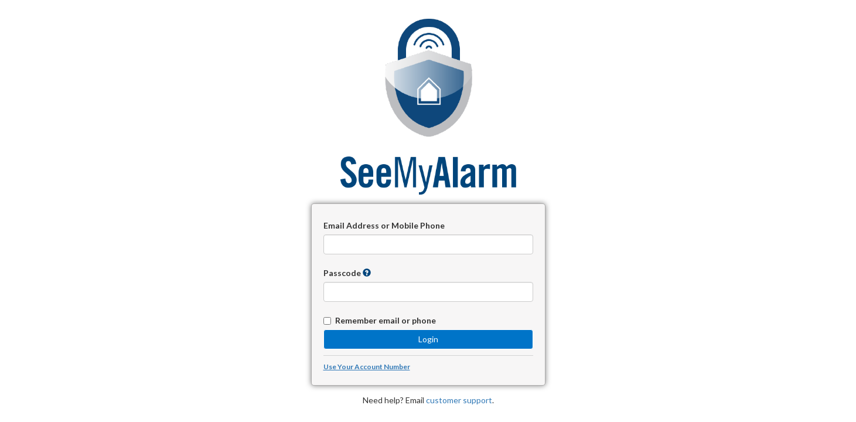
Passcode (342, 273)
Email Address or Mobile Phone (384, 225)
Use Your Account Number (366, 366)
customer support (459, 400)
